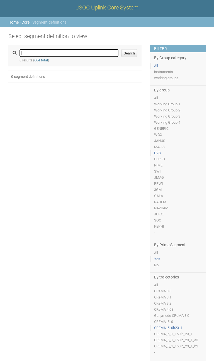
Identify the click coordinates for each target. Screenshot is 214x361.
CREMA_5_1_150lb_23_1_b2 (176, 346)
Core (25, 22)
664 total (41, 60)
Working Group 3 (167, 116)
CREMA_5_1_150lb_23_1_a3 (176, 340)
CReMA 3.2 (162, 303)
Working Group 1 (167, 104)
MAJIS (159, 147)
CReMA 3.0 (162, 291)
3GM (158, 190)
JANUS (159, 141)
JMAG (159, 177)
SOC (157, 220)
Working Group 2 (167, 110)
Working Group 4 (167, 122)
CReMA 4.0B (164, 309)
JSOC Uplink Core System (107, 7)
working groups (166, 78)
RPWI (158, 183)
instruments (163, 72)
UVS (157, 153)
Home (13, 22)
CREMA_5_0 (163, 322)
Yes (157, 259)
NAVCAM (161, 208)
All (156, 66)
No (156, 265)
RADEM (160, 202)
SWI (157, 171)
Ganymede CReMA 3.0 (171, 315)
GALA (158, 196)
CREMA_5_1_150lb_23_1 (173, 334)
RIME (158, 165)
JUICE (159, 214)
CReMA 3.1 (162, 297)
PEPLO (159, 159)
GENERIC (161, 128)
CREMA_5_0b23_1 (168, 328)
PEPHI (159, 226)
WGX (158, 135)
